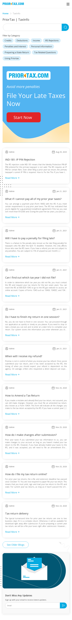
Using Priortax (12, 58)
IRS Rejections (52, 40)
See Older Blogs (15, 544)
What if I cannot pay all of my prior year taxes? (33, 199)
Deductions (22, 40)
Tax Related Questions (45, 52)
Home (6, 13)
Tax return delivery (16, 513)
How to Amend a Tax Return (22, 395)
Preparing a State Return (17, 52)
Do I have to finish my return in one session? (32, 317)
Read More (12, 177)
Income (36, 40)
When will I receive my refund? (23, 356)
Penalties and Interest (15, 46)
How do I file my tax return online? (26, 474)
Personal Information (41, 46)
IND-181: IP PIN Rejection (20, 159)
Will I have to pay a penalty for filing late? (30, 238)
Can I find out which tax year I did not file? (30, 277)
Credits (8, 40)
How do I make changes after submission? (31, 435)
